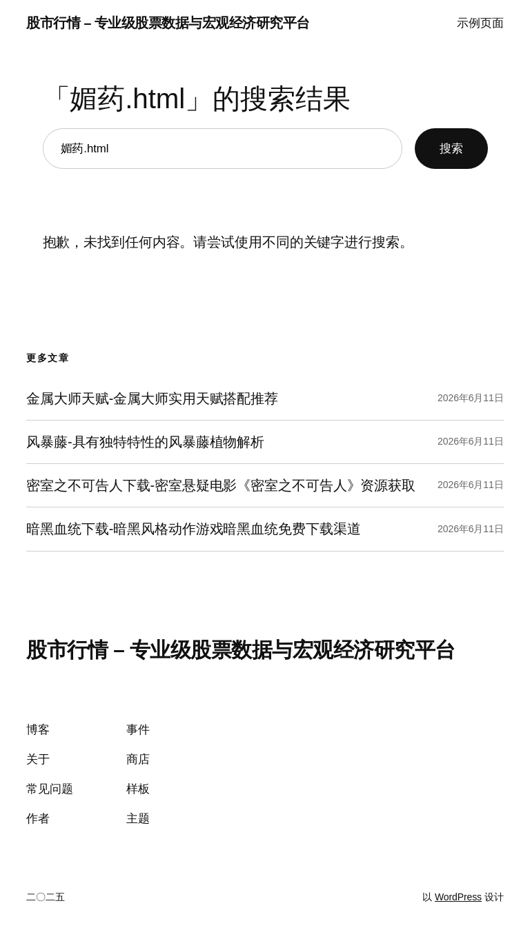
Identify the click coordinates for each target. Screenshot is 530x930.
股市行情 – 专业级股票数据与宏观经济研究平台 (167, 22)
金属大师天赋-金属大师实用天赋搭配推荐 (152, 398)
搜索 (451, 148)
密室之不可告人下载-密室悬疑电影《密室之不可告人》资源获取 (220, 485)
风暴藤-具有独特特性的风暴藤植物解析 (145, 441)
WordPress (458, 896)
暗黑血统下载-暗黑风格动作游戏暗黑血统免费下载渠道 (193, 528)
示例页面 (480, 23)
